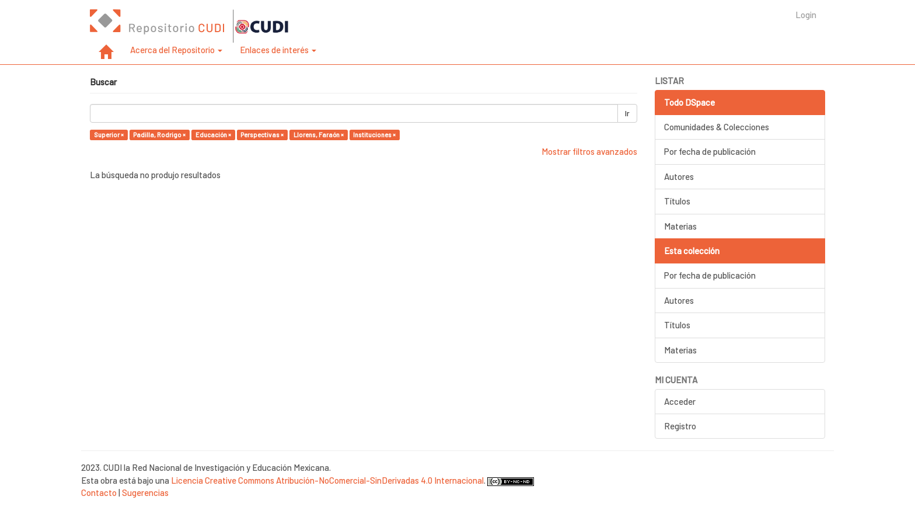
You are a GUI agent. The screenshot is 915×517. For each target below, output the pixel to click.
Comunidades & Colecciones (716, 127)
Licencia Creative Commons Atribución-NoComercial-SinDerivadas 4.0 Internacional (327, 480)
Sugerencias (145, 492)
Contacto (99, 492)
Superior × (109, 134)
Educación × (213, 134)
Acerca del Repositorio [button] (176, 49)
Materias (680, 226)
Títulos (677, 201)
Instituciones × (374, 134)
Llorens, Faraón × (319, 134)
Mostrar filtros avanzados (589, 151)
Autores (679, 176)
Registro (680, 426)
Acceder (680, 401)
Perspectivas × (262, 134)
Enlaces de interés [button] (278, 49)
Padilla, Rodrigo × (159, 134)
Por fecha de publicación (710, 151)
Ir (627, 113)
